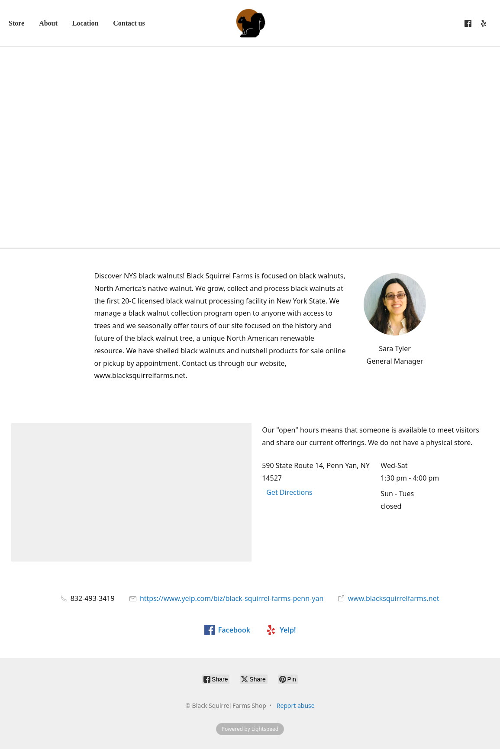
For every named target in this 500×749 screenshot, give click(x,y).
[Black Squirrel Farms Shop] (250, 23)
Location (85, 23)
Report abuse (296, 705)
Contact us (129, 23)
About (48, 23)
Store (16, 23)
